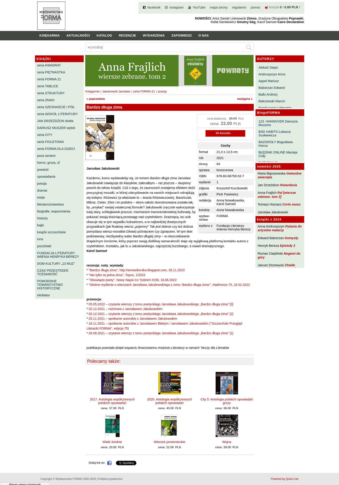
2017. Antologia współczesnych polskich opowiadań (112, 401)
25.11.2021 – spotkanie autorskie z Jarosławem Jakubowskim (133, 318)
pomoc (255, 7)
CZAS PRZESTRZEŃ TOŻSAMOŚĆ (52, 272)
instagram (176, 7)
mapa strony (218, 7)
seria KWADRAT (49, 65)
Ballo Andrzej (267, 94)
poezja (42, 183)
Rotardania (288, 185)
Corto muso (291, 204)
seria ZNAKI (46, 100)
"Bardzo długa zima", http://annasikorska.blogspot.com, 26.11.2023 (137, 270)
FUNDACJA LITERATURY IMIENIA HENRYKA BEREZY (58, 254)
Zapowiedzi (181, 35)
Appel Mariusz (268, 81)
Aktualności (78, 35)
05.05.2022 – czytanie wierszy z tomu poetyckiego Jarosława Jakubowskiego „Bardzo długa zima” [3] (161, 304)
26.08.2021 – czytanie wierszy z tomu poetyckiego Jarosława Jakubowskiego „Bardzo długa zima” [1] (161, 333)
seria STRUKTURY (51, 93)
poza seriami (46, 155)
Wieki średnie (112, 442)
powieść (43, 169)
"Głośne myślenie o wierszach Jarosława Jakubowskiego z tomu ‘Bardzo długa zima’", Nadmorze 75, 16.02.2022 (169, 284)
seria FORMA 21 (49, 79)
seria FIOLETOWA (50, 142)
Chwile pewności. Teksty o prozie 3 (279, 267)
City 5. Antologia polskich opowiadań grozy (227, 401)
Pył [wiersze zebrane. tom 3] (277, 194)
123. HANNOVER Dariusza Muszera (277, 123)
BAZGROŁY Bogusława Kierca (275, 143)
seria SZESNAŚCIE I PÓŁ (56, 107)
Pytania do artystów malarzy (280, 228)
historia (42, 218)
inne (40, 239)
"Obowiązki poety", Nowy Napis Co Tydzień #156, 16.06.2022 (133, 280)
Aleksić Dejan (268, 67)
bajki (40, 225)
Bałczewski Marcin (271, 101)
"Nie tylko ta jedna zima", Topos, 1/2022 (117, 275)
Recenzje (127, 35)
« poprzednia (96, 98)
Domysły (291, 238)
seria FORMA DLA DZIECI (56, 149)
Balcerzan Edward (271, 88)
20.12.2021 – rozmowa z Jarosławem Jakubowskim (125, 309)
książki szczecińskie (51, 232)
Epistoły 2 (287, 245)
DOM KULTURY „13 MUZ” (56, 263)
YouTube (199, 7)
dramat (42, 190)
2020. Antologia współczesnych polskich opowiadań (169, 401)
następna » (245, 98)
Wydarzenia (154, 35)
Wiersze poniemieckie (169, 442)
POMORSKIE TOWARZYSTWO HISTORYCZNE (50, 284)
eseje (41, 197)
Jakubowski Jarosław (116, 91)
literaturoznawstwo (50, 204)
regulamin (239, 7)
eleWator (43, 295)
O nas (203, 35)
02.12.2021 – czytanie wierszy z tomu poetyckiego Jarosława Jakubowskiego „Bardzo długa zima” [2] (161, 314)
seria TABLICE (47, 86)
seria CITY (44, 135)
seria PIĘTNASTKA (51, 72)
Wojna (226, 442)
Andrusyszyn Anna (271, 74)
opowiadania (46, 176)
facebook (153, 7)
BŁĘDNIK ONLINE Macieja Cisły (277, 154)
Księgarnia (49, 35)
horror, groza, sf (48, 162)
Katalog (104, 35)
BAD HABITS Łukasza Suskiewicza (274, 133)
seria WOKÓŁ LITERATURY (57, 114)
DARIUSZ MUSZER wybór (56, 128)
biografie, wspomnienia (53, 211)
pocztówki (44, 246)
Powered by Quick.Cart (284, 479)
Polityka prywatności (110, 479)
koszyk (274, 7)
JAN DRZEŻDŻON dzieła (55, 121)
